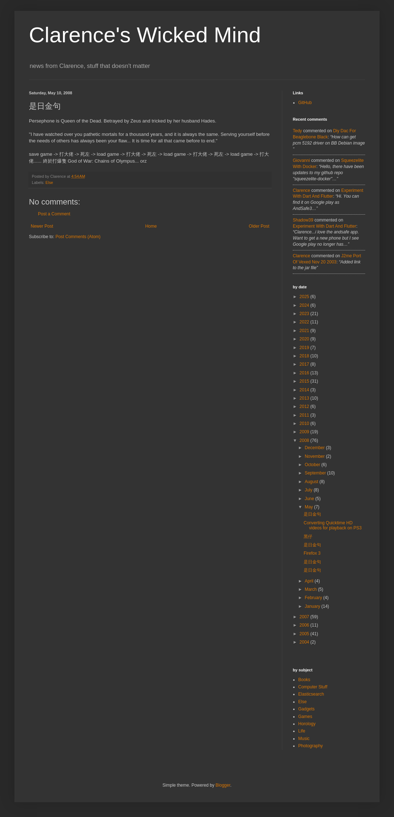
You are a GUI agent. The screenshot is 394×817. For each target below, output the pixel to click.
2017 (305, 364)
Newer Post (42, 226)
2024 (305, 305)
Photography (310, 745)
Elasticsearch (311, 694)
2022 (305, 321)
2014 (305, 389)
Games (305, 716)
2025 (305, 296)
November (315, 456)
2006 (305, 625)
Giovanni (301, 160)
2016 (305, 372)
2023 (305, 313)
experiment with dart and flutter (324, 226)
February (314, 597)
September (316, 473)
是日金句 (312, 514)
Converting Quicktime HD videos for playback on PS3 (332, 525)
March (311, 589)
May (309, 506)
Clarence (301, 190)
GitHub (305, 102)
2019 (305, 347)
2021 (305, 330)
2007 (305, 616)
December (315, 447)
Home (151, 226)
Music (303, 738)
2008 (305, 440)
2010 (305, 423)
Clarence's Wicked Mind (145, 35)
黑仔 (308, 536)
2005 (305, 633)
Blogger (222, 785)
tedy (297, 130)
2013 (305, 398)
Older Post (259, 226)
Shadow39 (303, 220)
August (312, 481)
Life (301, 731)
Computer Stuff (312, 686)
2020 (305, 338)
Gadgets (306, 708)
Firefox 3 (312, 553)
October (313, 464)
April (309, 581)
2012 (305, 406)
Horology (307, 723)
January (313, 606)
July (309, 490)
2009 (305, 431)
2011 (305, 415)
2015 (305, 381)
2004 (305, 642)
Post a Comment (54, 213)
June (310, 498)
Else (49, 182)
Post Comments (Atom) (77, 236)
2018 (305, 355)
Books (304, 679)
